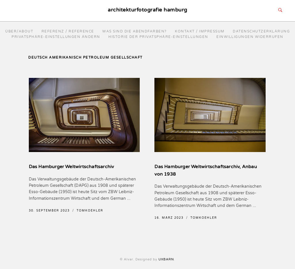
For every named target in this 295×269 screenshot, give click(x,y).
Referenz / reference (67, 31)
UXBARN (166, 259)
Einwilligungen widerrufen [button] (249, 37)
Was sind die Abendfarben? (134, 31)
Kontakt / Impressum (200, 31)
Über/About (19, 31)
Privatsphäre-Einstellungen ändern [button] (56, 37)
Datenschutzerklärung (261, 31)
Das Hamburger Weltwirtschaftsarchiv (71, 167)
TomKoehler (90, 210)
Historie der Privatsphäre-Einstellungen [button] (158, 37)
